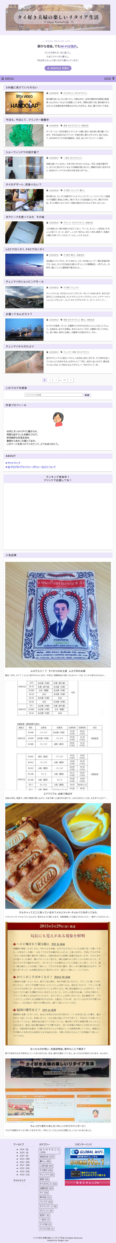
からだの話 (46, 1229)
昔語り (44, 1215)
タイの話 (45, 1224)
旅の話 (45, 1197)
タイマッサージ (48, 1206)
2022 (22, 1162)
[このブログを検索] (54, 395)
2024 (22, 1156)
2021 (22, 1165)
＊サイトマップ (12, 463)
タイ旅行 (46, 1170)
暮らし (45, 1161)
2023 (22, 1159)
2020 (22, 1168)
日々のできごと (49, 1150)
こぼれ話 (46, 1166)
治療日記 (46, 1188)
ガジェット (46, 1211)
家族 (44, 1179)
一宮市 (44, 1220)
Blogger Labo (63, 1240)
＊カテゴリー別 (19, 1185)
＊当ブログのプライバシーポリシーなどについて (30, 467)
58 (65, 380)
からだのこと (48, 1184)
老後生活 (47, 1157)
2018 (22, 1174)
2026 (22, 1149)
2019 (22, 1171)
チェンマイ (47, 1175)
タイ (44, 1193)
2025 (22, 1152)
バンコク (46, 1202)
